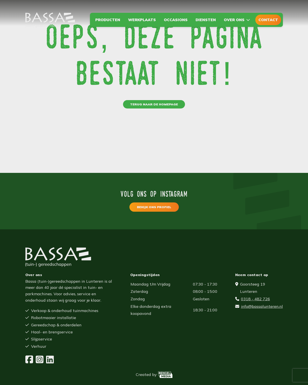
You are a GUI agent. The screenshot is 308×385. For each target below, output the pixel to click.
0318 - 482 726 (255, 298)
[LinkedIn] (50, 359)
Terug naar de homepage (154, 104)
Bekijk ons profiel (154, 207)
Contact (268, 19)
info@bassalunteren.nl (262, 306)
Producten (107, 19)
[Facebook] (29, 359)
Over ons (234, 19)
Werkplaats (142, 19)
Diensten (206, 19)
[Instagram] (39, 359)
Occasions (176, 19)
